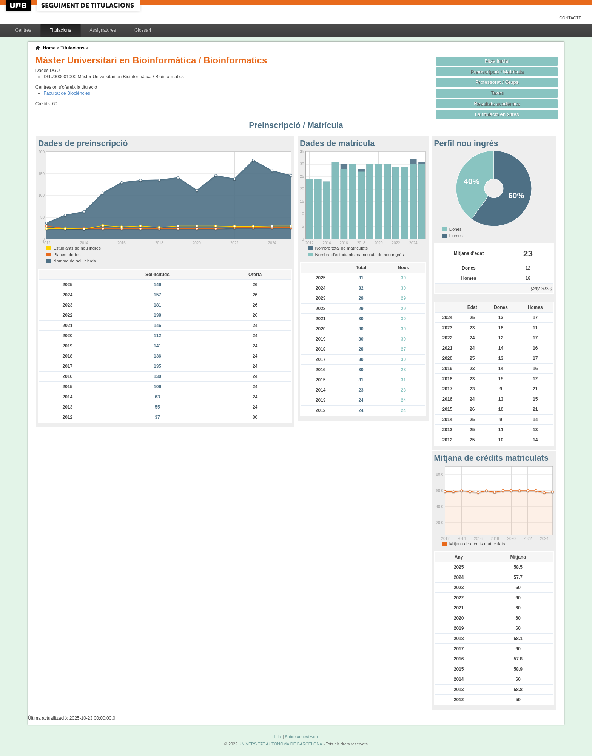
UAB (18, 5)
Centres (23, 30)
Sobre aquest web (301, 736)
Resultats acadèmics (497, 103)
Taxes (497, 93)
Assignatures (103, 30)
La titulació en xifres (497, 114)
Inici (277, 736)
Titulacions (60, 30)
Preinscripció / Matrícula (497, 71)
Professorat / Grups (496, 82)
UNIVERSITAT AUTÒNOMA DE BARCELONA (280, 744)
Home (49, 48)
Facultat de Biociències (66, 93)
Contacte (570, 17)
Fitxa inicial (497, 61)
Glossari (142, 30)
